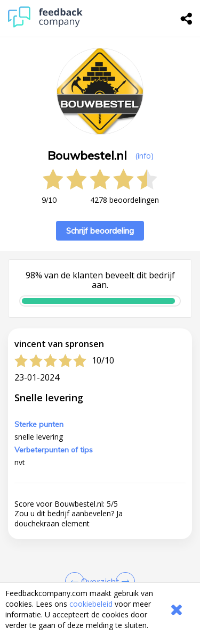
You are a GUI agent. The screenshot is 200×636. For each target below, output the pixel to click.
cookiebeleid (91, 604)
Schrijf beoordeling (100, 231)
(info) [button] (144, 156)
